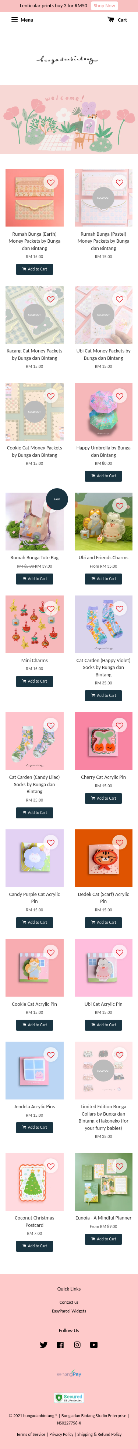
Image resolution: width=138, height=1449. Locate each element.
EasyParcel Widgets (69, 1311)
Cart (117, 19)
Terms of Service (31, 1434)
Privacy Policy (61, 1434)
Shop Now (104, 6)
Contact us (69, 1302)
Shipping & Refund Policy (99, 1434)
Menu (22, 19)
